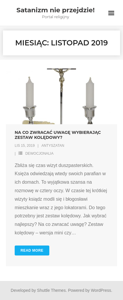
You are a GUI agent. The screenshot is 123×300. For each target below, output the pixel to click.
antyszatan (52, 146)
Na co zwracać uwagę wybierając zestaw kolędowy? (58, 135)
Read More (32, 250)
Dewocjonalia (39, 153)
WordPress (101, 290)
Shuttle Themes (51, 290)
